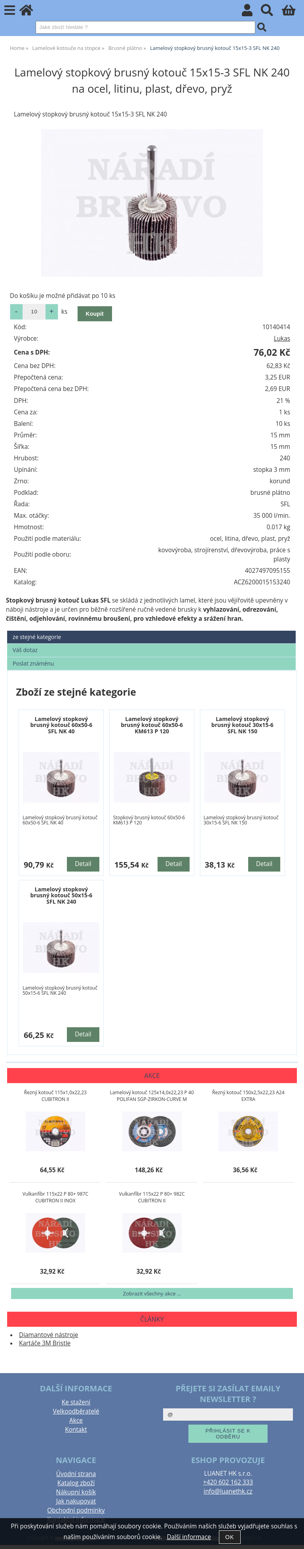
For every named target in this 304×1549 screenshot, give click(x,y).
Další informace (189, 1537)
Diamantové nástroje (48, 1335)
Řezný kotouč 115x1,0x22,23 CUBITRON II (55, 1096)
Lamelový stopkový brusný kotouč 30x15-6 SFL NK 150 (242, 725)
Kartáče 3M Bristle (44, 1343)
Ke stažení (76, 1402)
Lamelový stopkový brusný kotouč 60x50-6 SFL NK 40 (61, 725)
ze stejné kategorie (37, 637)
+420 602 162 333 (228, 1482)
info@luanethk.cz (228, 1491)
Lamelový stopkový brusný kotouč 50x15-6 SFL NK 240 (61, 895)
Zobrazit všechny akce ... (152, 1293)
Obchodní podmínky (75, 1510)
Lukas (282, 338)
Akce (76, 1420)
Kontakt (76, 1429)
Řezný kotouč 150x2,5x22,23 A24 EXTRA (248, 1096)
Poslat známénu (33, 663)
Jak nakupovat (76, 1501)
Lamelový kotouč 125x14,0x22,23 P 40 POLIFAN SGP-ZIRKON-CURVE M (152, 1096)
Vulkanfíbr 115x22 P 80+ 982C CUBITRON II (152, 1197)
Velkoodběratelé (76, 1411)
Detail (83, 864)
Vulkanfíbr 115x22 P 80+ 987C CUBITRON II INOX (55, 1197)
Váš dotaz (25, 650)
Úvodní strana (76, 1474)
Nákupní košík (76, 1492)
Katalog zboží (76, 1483)
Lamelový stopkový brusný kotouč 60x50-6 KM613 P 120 (152, 725)
